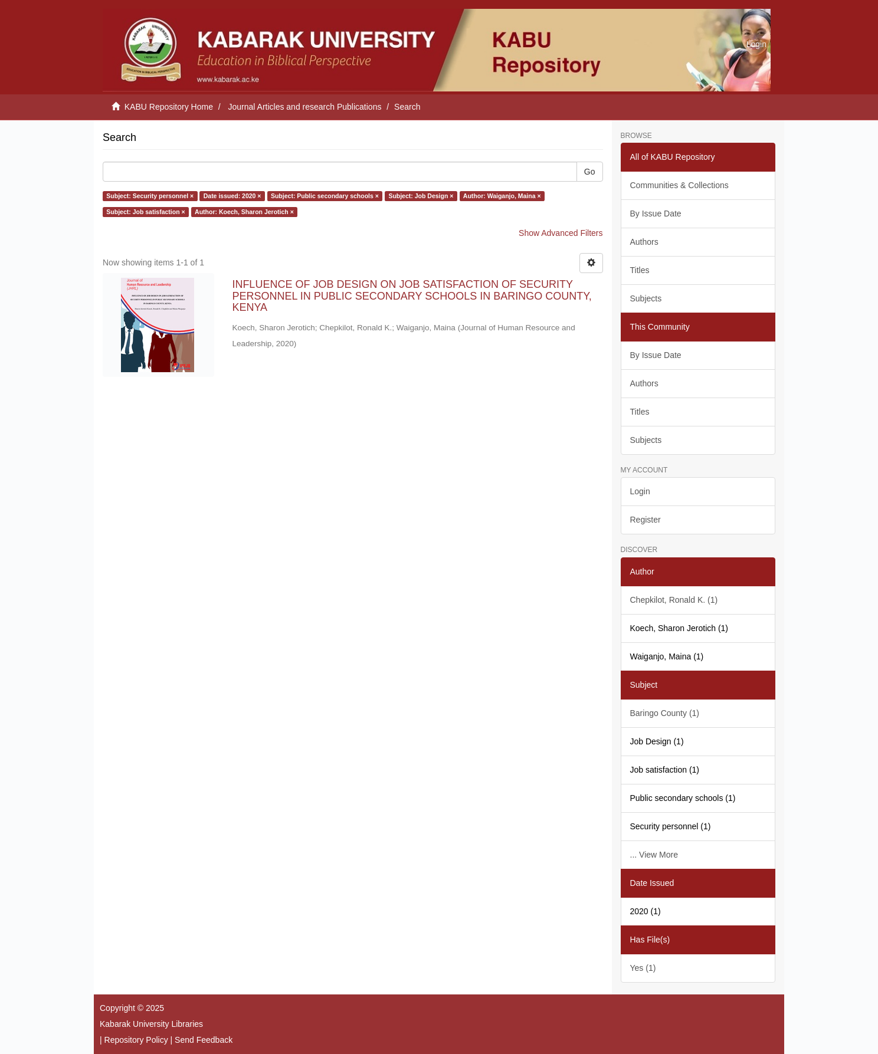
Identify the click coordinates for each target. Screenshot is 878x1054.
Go (589, 171)
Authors (644, 242)
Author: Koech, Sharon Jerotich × (244, 211)
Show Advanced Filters (560, 233)
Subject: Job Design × (420, 195)
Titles (640, 270)
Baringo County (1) (665, 713)
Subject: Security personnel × (150, 195)
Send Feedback (203, 1040)
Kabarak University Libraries (151, 1024)
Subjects (646, 298)
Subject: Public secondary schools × (325, 195)
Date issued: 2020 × (232, 195)
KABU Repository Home (169, 106)
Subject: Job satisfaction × (145, 211)
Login (640, 491)
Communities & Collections (679, 185)
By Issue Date (656, 213)
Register (645, 519)
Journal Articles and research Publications (305, 106)
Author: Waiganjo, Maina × (502, 195)
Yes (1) (643, 968)
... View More (654, 854)
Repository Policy (136, 1040)
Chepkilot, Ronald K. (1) (674, 600)
